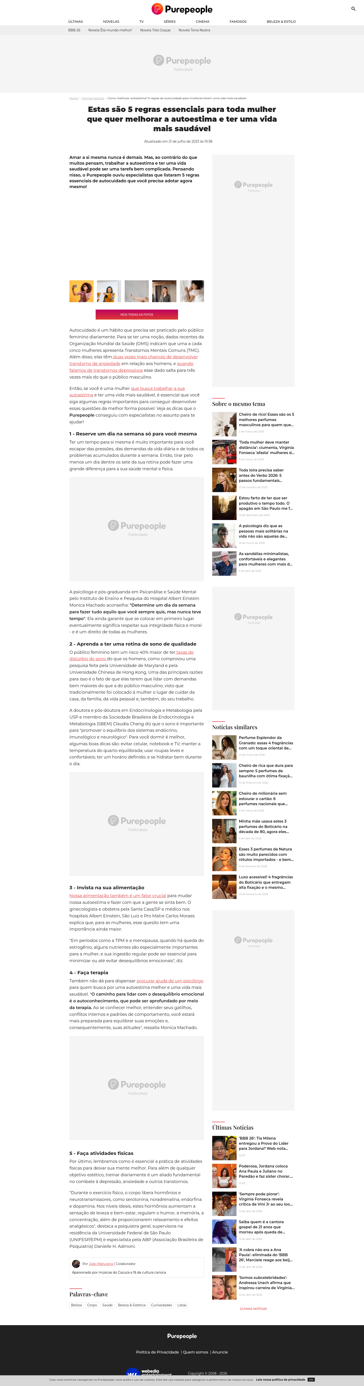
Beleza (76, 1305)
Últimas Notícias (92, 98)
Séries (170, 22)
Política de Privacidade (157, 1352)
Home (73, 98)
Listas (181, 1305)
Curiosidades (161, 1305)
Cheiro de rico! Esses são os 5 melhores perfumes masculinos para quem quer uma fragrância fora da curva (266, 422)
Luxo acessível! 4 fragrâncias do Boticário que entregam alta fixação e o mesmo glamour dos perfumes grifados (266, 887)
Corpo (92, 1305)
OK (311, 1379)
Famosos (238, 22)
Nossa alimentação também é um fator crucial (117, 895)
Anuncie (220, 1352)
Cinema (203, 22)
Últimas (75, 22)
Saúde (107, 1305)
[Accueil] (182, 9)
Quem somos (195, 1352)
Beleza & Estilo (281, 22)
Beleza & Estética (132, 1305)
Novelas (111, 22)
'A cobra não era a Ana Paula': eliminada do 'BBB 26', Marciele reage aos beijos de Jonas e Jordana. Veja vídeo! (266, 1260)
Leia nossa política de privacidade (280, 1379)
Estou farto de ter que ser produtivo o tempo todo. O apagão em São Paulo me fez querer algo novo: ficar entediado (266, 508)
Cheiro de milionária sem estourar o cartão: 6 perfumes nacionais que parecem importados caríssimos (263, 804)
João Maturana (101, 1264)
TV (142, 22)
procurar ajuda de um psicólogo (170, 981)
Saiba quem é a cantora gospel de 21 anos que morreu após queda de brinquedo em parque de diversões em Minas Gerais (264, 1232)
